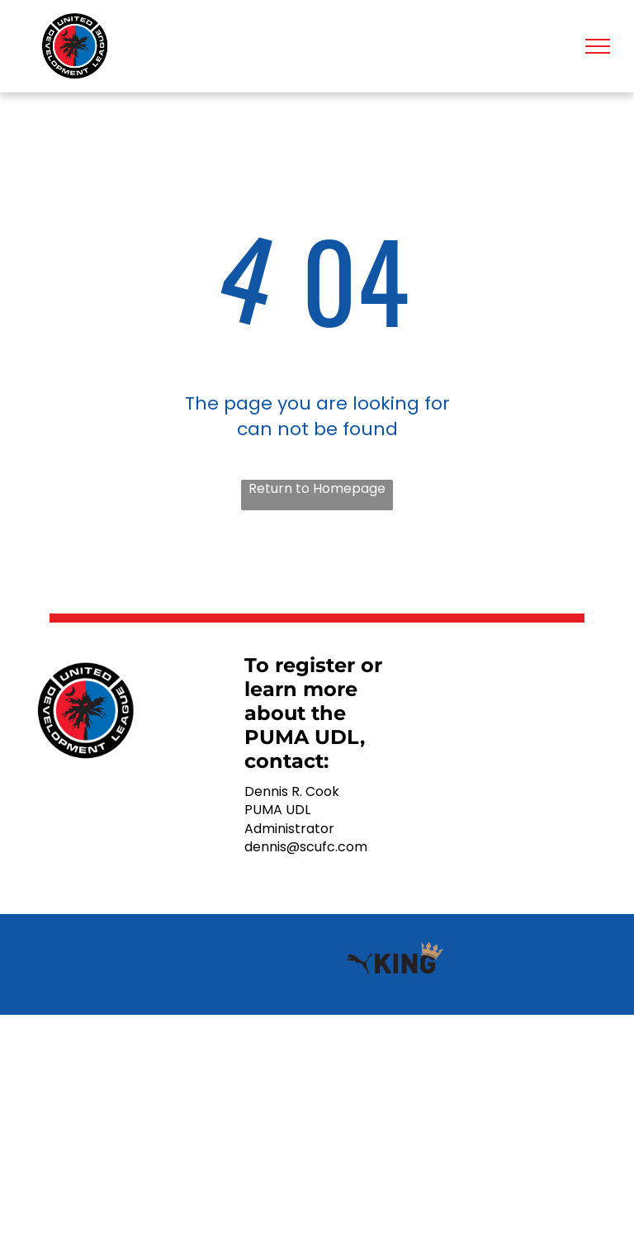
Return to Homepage (317, 489)
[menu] (597, 46)
